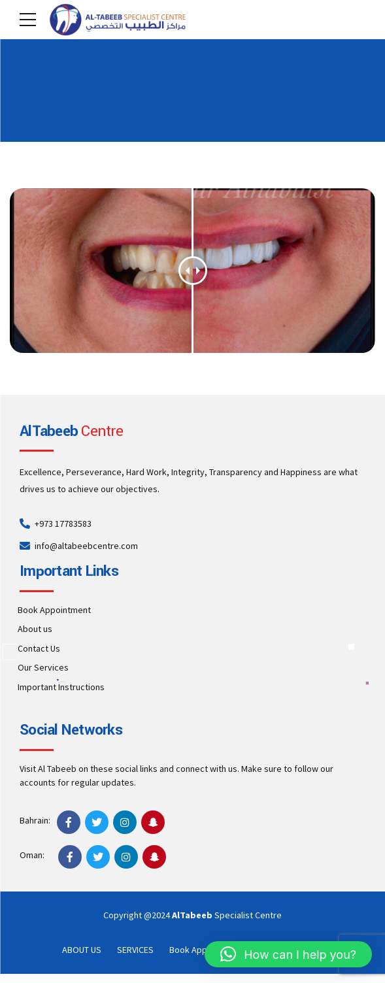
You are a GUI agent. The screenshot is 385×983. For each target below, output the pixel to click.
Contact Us (39, 648)
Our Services (43, 667)
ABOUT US (81, 950)
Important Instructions (61, 687)
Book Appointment (54, 610)
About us (35, 629)
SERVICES (135, 950)
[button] (288, 954)
